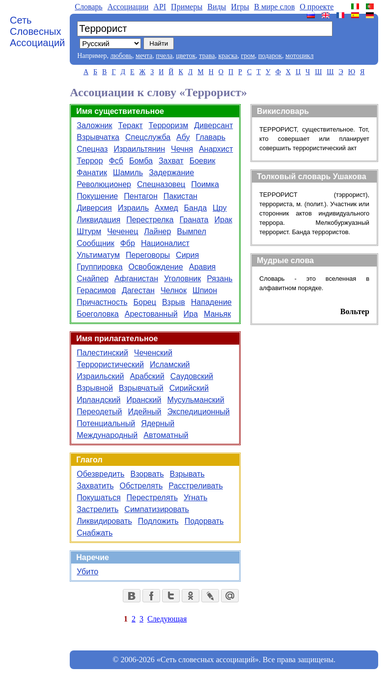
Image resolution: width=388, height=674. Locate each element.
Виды (216, 6)
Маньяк (217, 314)
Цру (220, 208)
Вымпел (191, 231)
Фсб (116, 161)
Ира (191, 314)
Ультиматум (98, 255)
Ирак (223, 220)
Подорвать (204, 521)
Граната (194, 220)
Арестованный (151, 314)
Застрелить (97, 509)
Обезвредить (100, 474)
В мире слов (274, 6)
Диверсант (213, 125)
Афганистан (136, 278)
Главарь (210, 137)
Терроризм (169, 125)
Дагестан (138, 290)
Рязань (219, 278)
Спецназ (92, 149)
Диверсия (94, 208)
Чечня (182, 149)
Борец (145, 302)
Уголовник (182, 278)
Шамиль (128, 172)
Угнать (195, 497)
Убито (87, 571)
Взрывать (187, 474)
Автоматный (165, 435)
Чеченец (122, 231)
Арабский (147, 376)
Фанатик (92, 172)
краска (227, 55)
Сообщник (95, 243)
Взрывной (95, 388)
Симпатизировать (156, 509)
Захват (171, 161)
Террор (90, 161)
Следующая (167, 619)
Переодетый (99, 411)
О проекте (316, 6)
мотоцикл (299, 55)
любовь (121, 55)
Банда (195, 208)
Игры (240, 6)
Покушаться (98, 497)
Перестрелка (149, 220)
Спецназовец (161, 184)
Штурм (89, 231)
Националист (165, 243)
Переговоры (148, 255)
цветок (185, 55)
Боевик (203, 161)
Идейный (144, 411)
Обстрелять (141, 486)
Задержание (171, 172)
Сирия (187, 255)
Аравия (202, 267)
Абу (183, 137)
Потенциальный (106, 423)
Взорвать (147, 474)
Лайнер (157, 231)
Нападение (211, 302)
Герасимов (96, 290)
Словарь (88, 6)
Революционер (104, 184)
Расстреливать (195, 486)
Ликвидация (98, 220)
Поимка (205, 184)
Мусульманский (195, 400)
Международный (107, 435)
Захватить (95, 486)
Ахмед (166, 208)
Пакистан (180, 196)
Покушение (97, 196)
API (159, 6)
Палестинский (102, 353)
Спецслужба (147, 137)
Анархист (216, 149)
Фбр (127, 243)
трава (207, 55)
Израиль (133, 208)
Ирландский (98, 400)
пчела (164, 55)
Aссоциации (128, 6)
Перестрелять (152, 497)
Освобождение (156, 267)
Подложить (158, 521)
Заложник (94, 125)
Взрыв (173, 302)
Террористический (110, 364)
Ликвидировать (104, 521)
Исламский (170, 364)
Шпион (205, 290)
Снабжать (94, 533)
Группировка (99, 267)
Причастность (102, 302)
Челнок (174, 290)
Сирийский (189, 388)
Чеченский (153, 353)
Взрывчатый (141, 388)
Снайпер (93, 278)
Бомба (141, 161)
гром (247, 55)
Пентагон (141, 196)
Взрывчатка (98, 137)
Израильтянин (139, 149)
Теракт (130, 125)
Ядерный (157, 423)
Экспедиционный (198, 411)
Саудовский (191, 376)
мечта (144, 55)
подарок (270, 55)
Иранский (143, 400)
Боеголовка (98, 314)
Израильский (100, 376)
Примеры (186, 6)
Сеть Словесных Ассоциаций (37, 31)
